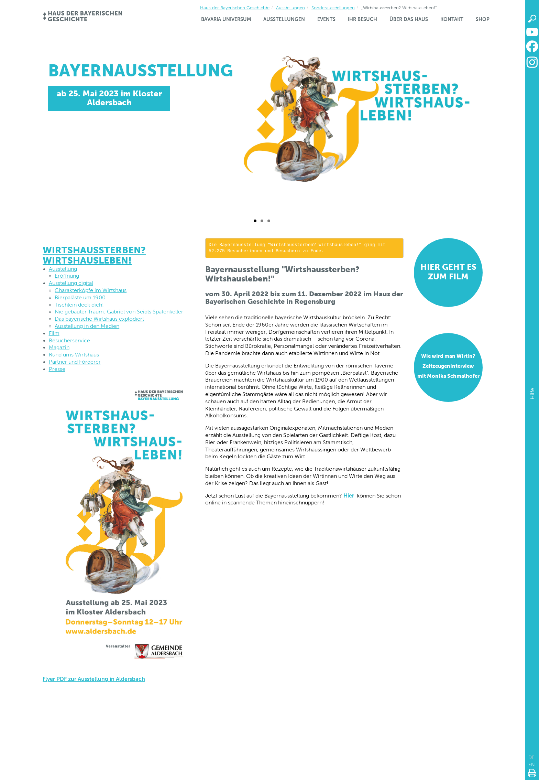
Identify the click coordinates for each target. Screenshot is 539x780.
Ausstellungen (290, 7)
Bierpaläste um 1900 (80, 297)
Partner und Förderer (75, 362)
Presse (57, 369)
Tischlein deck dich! (79, 305)
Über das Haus (408, 19)
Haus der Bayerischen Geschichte (235, 7)
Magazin (59, 347)
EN (531, 764)
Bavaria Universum (226, 19)
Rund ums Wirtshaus (74, 354)
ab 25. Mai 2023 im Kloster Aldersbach (109, 98)
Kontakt (451, 19)
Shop (483, 19)
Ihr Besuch (362, 19)
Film (54, 333)
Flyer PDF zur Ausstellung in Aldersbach (94, 679)
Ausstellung (63, 269)
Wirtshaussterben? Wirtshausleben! (94, 255)
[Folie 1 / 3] (255, 220)
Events (326, 19)
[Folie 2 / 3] (261, 220)
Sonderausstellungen (333, 7)
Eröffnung (67, 276)
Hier (348, 495)
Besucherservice (69, 340)
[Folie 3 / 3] (268, 220)
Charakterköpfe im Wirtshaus (90, 290)
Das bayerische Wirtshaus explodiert (99, 319)
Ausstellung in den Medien (87, 326)
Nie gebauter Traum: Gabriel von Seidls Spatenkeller (119, 311)
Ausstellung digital (71, 283)
